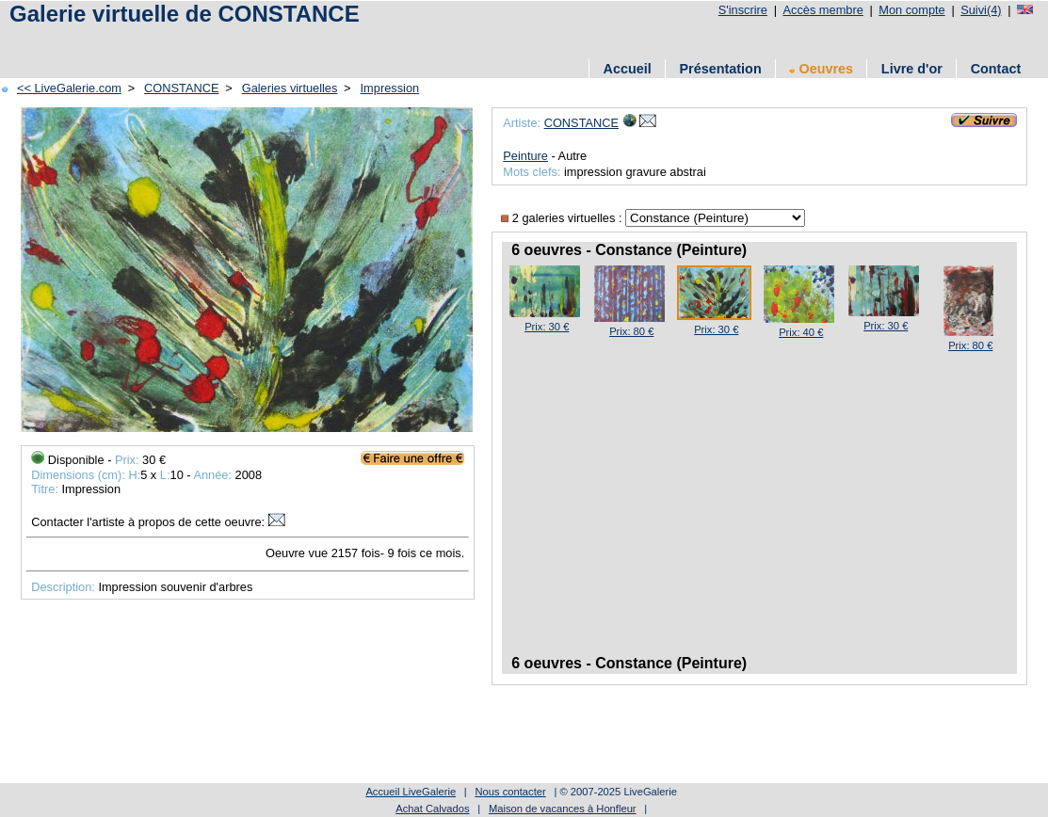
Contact (996, 68)
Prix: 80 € (631, 331)
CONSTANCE (181, 88)
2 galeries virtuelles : (563, 218)
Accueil (628, 68)
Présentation (721, 68)
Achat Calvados (432, 808)
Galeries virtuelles (290, 88)
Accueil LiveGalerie (410, 791)
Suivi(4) (980, 10)
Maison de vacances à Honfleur (563, 808)
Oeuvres (821, 68)
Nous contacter (510, 791)
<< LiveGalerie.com (69, 88)
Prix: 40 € (801, 332)
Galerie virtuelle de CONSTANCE (184, 13)
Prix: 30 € (546, 326)
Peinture (525, 156)
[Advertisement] (347, 40)
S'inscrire (742, 10)
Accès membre (822, 10)
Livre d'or (912, 68)
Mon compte (911, 10)
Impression (390, 88)
